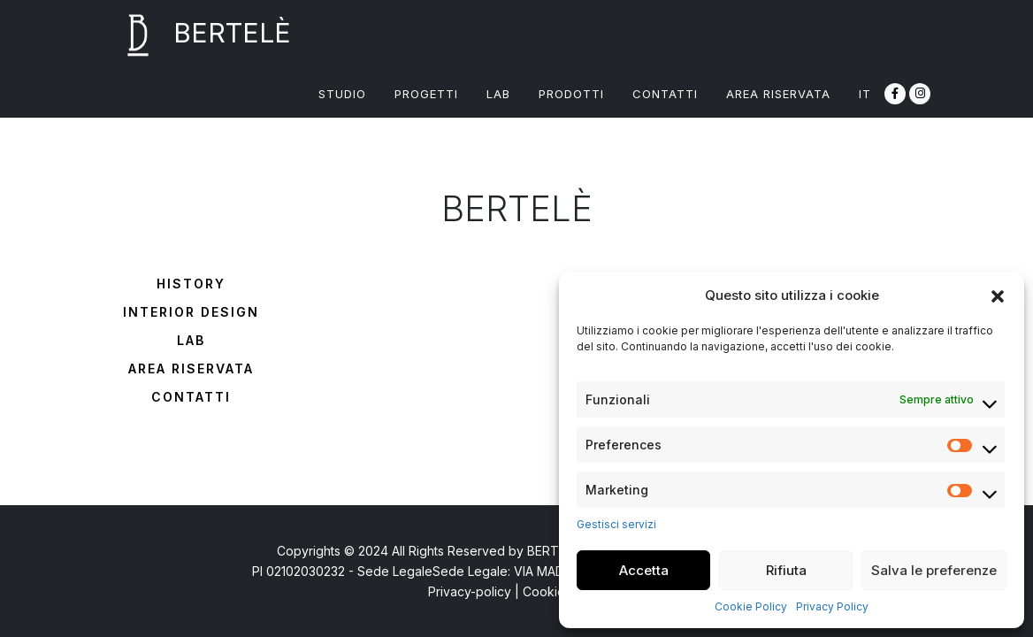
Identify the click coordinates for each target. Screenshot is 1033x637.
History (191, 283)
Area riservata (191, 368)
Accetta (644, 570)
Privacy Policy (832, 606)
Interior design (191, 311)
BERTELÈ (197, 35)
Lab (191, 340)
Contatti (191, 396)
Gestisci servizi (616, 524)
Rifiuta (786, 570)
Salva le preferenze (934, 570)
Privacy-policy (469, 591)
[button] (997, 295)
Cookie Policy (751, 606)
